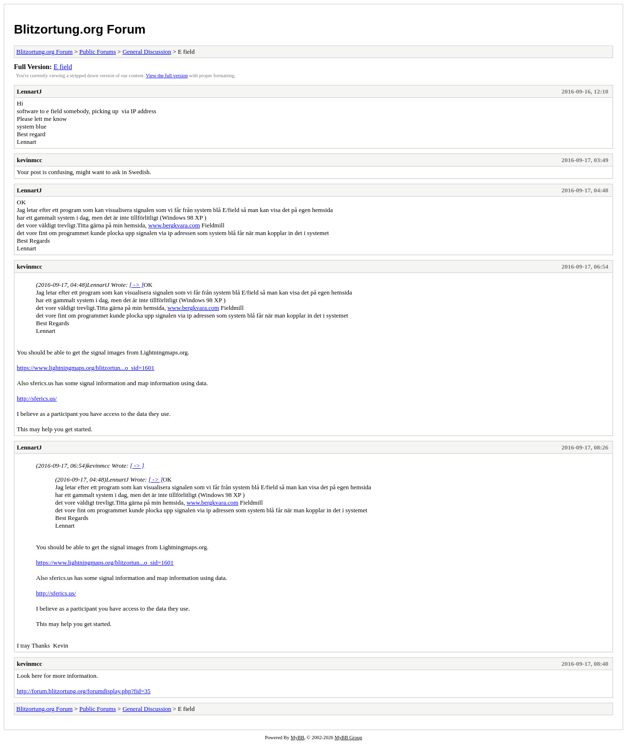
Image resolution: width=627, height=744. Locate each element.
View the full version (167, 75)
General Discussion (146, 51)
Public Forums (97, 51)
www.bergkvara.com (174, 225)
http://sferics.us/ (37, 398)
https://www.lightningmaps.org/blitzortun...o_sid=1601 (85, 367)
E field (63, 67)
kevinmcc (29, 160)
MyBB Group (348, 737)
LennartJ (29, 91)
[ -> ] (137, 284)
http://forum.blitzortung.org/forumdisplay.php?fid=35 (84, 691)
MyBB (297, 737)
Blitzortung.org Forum (79, 29)
